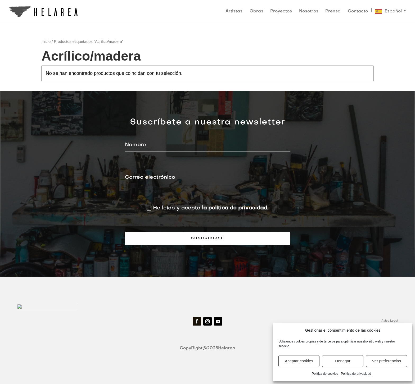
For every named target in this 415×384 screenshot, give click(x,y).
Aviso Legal (389, 320)
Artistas (233, 11)
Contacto (358, 11)
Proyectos (281, 11)
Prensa (333, 11)
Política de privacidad (356, 374)
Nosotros (308, 11)
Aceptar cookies (299, 361)
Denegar (342, 361)
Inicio (46, 41)
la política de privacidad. (235, 208)
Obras (256, 11)
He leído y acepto (207, 208)
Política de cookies (325, 374)
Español (393, 11)
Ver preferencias (386, 361)
